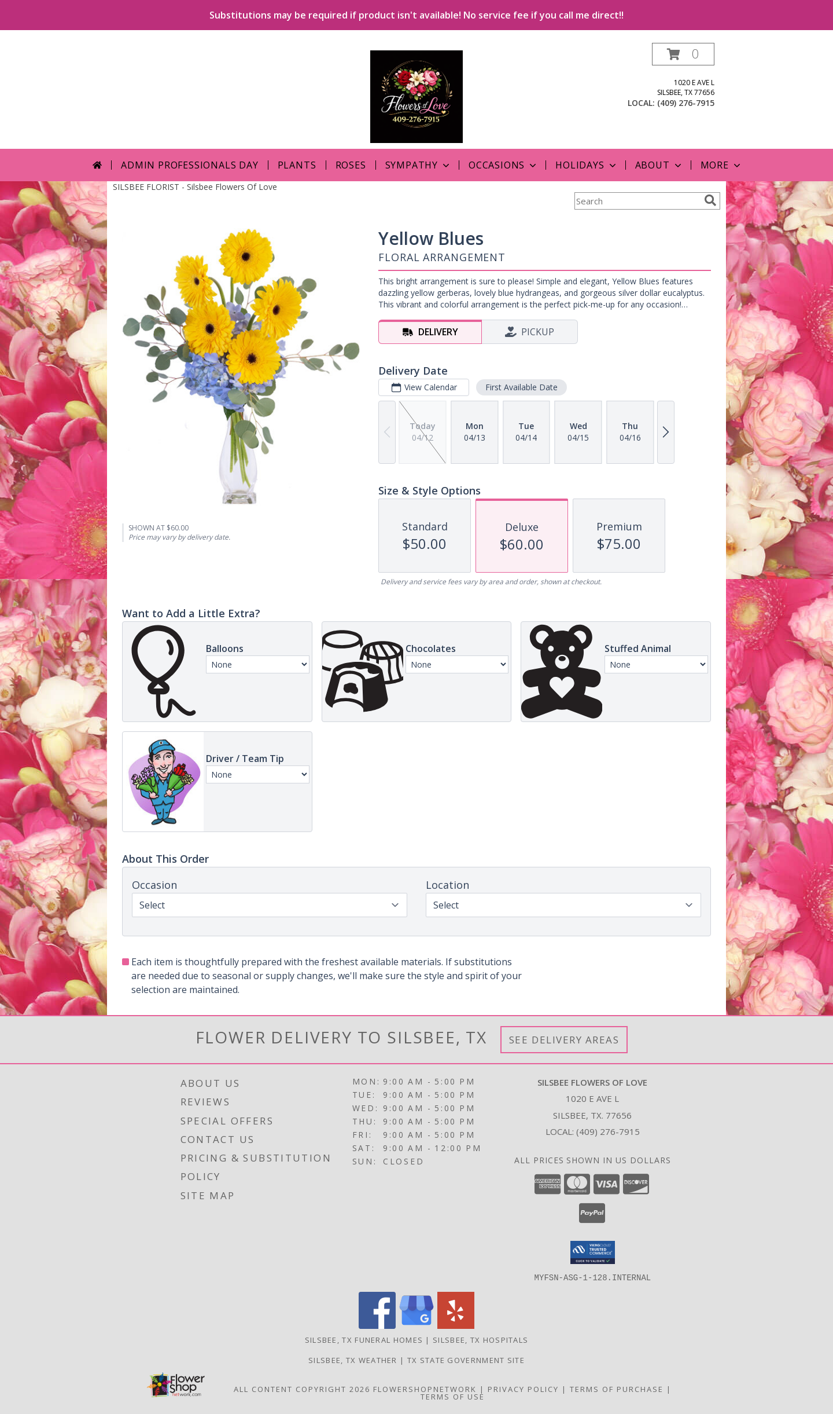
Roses (351, 165)
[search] (710, 200)
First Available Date (521, 387)
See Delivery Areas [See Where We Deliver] (564, 1039)
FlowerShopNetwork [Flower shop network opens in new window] (425, 1388)
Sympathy (418, 165)
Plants (297, 165)
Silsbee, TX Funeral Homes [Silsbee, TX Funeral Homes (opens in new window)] (364, 1339)
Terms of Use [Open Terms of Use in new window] (453, 1396)
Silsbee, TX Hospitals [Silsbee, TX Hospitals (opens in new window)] (480, 1339)
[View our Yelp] (455, 1325)
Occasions (504, 165)
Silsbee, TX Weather (352, 1359)
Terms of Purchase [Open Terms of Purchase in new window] (617, 1388)
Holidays (586, 165)
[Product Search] (637, 201)
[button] (683, 54)
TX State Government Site (466, 1359)
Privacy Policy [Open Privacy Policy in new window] (523, 1388)
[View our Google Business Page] (416, 1325)
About (659, 165)
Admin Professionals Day (189, 165)
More (722, 165)
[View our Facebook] (377, 1325)
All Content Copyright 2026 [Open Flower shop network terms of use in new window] (302, 1388)
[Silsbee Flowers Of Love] (416, 95)
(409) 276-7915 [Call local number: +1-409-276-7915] (685, 102)
